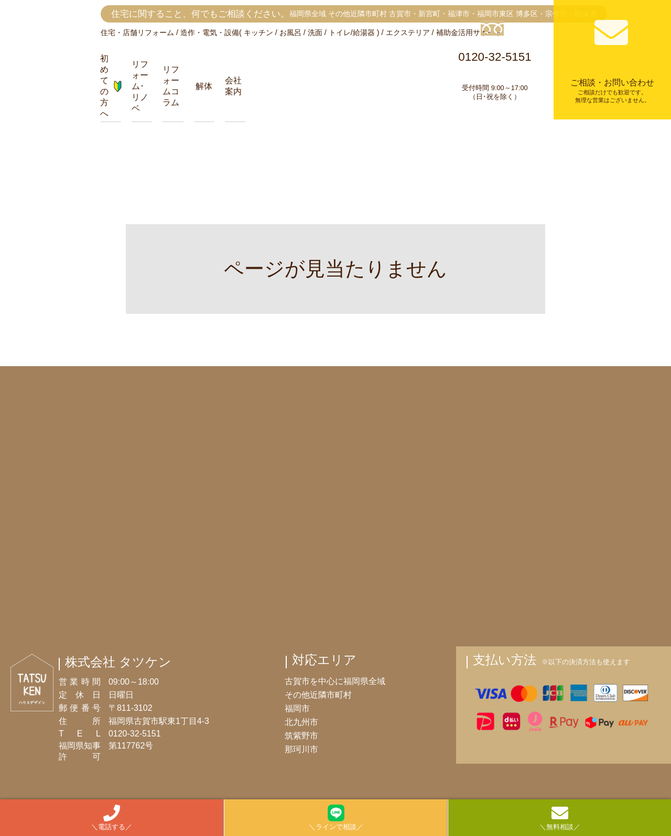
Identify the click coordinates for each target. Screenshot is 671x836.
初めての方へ (111, 86)
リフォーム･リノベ (140, 86)
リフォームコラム (171, 86)
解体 (204, 86)
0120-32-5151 (495, 61)
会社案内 (233, 86)
